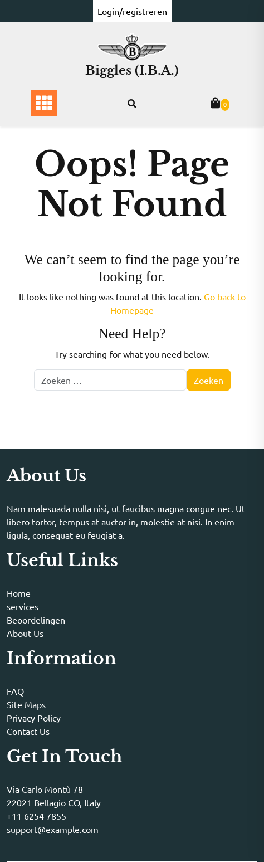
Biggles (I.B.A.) (132, 70)
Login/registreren (132, 11)
